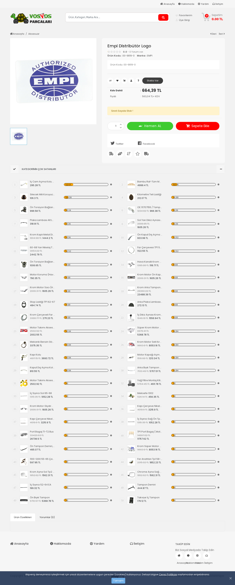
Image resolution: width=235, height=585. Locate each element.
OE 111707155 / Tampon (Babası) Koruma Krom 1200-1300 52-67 (149, 207)
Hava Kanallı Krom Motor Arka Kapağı (149, 261)
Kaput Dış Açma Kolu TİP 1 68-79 (42, 367)
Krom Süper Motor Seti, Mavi (149, 446)
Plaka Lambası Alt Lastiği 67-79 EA (42, 220)
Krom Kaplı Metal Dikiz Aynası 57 (42, 234)
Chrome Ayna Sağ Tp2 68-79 (149, 472)
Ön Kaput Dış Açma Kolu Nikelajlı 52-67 (149, 234)
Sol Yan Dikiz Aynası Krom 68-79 (149, 220)
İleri (222, 34)
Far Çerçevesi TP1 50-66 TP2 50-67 (149, 247)
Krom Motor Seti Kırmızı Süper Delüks (149, 342)
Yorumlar (47, 517)
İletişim (217, 4)
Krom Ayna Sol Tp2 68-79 (42, 472)
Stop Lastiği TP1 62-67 (42, 302)
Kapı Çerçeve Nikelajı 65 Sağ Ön (42, 419)
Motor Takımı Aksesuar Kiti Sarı (42, 380)
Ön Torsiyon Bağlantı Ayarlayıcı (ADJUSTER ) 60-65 (42, 207)
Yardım (203, 4)
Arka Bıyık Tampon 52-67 (149, 367)
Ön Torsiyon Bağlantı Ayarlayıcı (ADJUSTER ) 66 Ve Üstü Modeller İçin (42, 261)
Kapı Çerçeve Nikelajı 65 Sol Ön (149, 406)
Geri (213, 34)
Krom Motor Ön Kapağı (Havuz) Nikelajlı (149, 274)
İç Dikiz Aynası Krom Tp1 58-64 (149, 314)
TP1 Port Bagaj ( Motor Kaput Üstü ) (149, 431)
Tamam (118, 580)
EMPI (149, 55)
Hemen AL (150, 126)
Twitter (116, 143)
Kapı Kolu (35, 354)
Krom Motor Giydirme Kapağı (42, 406)
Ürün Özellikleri (23, 517)
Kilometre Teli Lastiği (149, 194)
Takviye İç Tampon (148, 497)
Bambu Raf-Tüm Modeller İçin (149, 181)
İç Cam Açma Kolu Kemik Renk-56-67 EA (42, 181)
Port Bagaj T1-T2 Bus (42, 431)
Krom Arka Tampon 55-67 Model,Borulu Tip (149, 287)
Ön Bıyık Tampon (40, 497)
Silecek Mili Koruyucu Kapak (42, 194)
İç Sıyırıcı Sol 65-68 (41, 393)
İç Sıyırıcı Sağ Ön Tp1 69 (149, 419)
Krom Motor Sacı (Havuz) (42, 287)
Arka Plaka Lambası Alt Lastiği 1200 (149, 302)
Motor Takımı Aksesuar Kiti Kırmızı (42, 327)
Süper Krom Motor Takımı (149, 327)
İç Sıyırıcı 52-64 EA (40, 484)
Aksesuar (33, 34)
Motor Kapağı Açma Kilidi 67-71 (149, 354)
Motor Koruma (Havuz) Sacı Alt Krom (42, 274)
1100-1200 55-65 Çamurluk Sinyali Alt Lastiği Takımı (42, 459)
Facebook (145, 143)
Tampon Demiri (146, 484)
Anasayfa (167, 4)
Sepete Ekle (197, 126)
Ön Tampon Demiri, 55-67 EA (42, 446)
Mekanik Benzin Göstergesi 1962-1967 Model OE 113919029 (42, 342)
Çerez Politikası (168, 574)
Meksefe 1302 (145, 393)
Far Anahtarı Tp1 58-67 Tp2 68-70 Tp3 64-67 (149, 459)
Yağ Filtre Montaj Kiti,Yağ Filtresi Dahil (149, 380)
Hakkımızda (186, 4)
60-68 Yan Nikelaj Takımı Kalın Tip (42, 247)
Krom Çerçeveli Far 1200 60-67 (42, 314)
